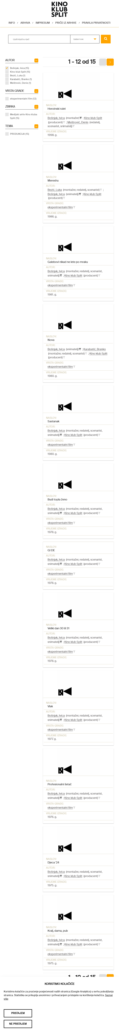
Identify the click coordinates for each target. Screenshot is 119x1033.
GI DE (51, 550)
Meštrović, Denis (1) (20, 82)
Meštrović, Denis (77, 122)
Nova (51, 340)
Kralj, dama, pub (58, 931)
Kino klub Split (93, 118)
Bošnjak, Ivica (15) (19, 68)
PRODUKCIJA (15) (19, 133)
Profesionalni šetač (60, 784)
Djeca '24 (53, 862)
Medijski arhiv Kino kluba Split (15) (23, 116)
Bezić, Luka (55, 190)
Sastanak (53, 421)
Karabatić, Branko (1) (21, 79)
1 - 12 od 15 (82, 61)
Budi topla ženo (57, 499)
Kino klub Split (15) (20, 71)
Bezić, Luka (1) (17, 75)
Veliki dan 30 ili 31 (58, 628)
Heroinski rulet (57, 109)
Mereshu (53, 180)
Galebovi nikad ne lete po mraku (68, 262)
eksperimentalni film (60, 207)
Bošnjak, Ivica (56, 118)
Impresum (43, 22)
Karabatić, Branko (94, 349)
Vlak (50, 706)
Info (12, 22)
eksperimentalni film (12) (23, 98)
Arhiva (25, 22)
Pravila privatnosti (96, 22)
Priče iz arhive (65, 22)
